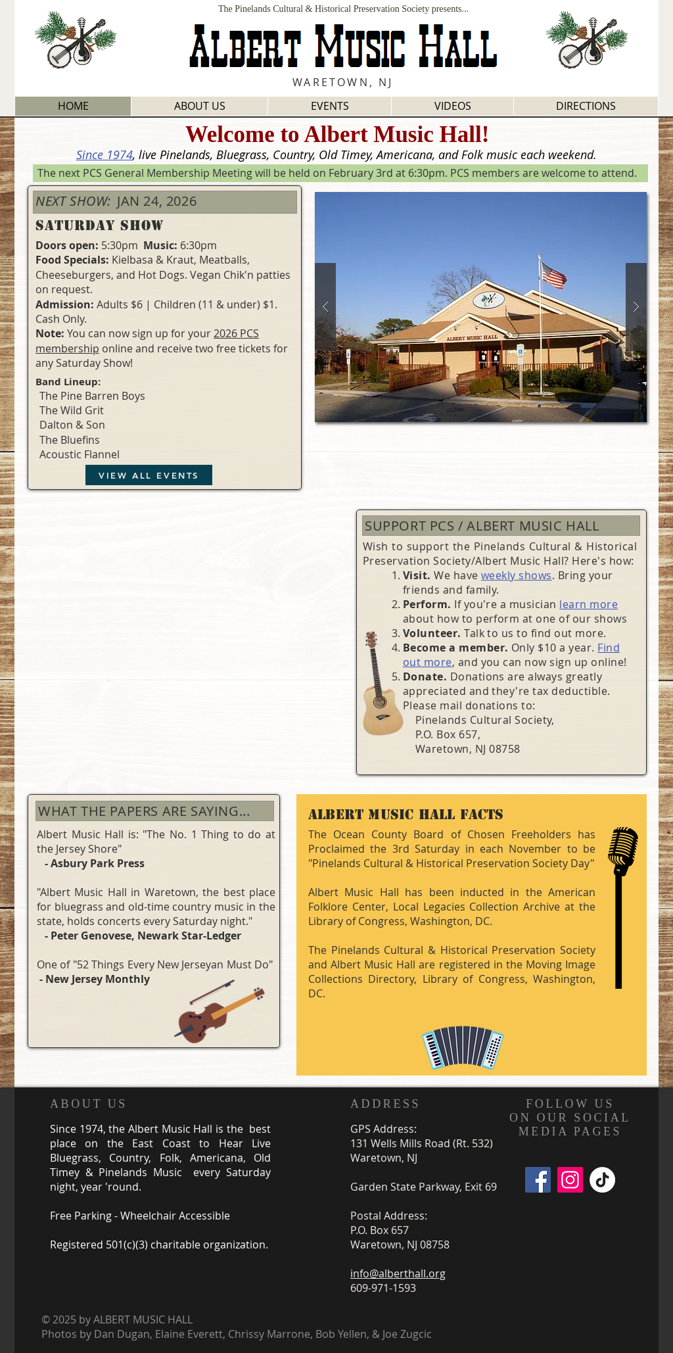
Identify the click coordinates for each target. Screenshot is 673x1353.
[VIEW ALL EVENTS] (148, 475)
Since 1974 (104, 154)
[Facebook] (538, 1180)
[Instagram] (570, 1180)
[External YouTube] (183, 627)
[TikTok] (602, 1180)
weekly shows (516, 575)
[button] (481, 307)
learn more (588, 604)
